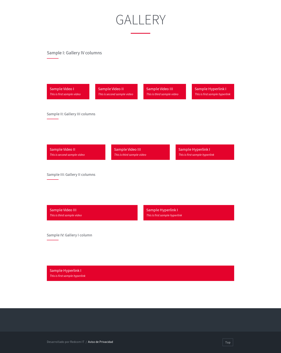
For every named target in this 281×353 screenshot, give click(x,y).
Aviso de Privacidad (100, 342)
